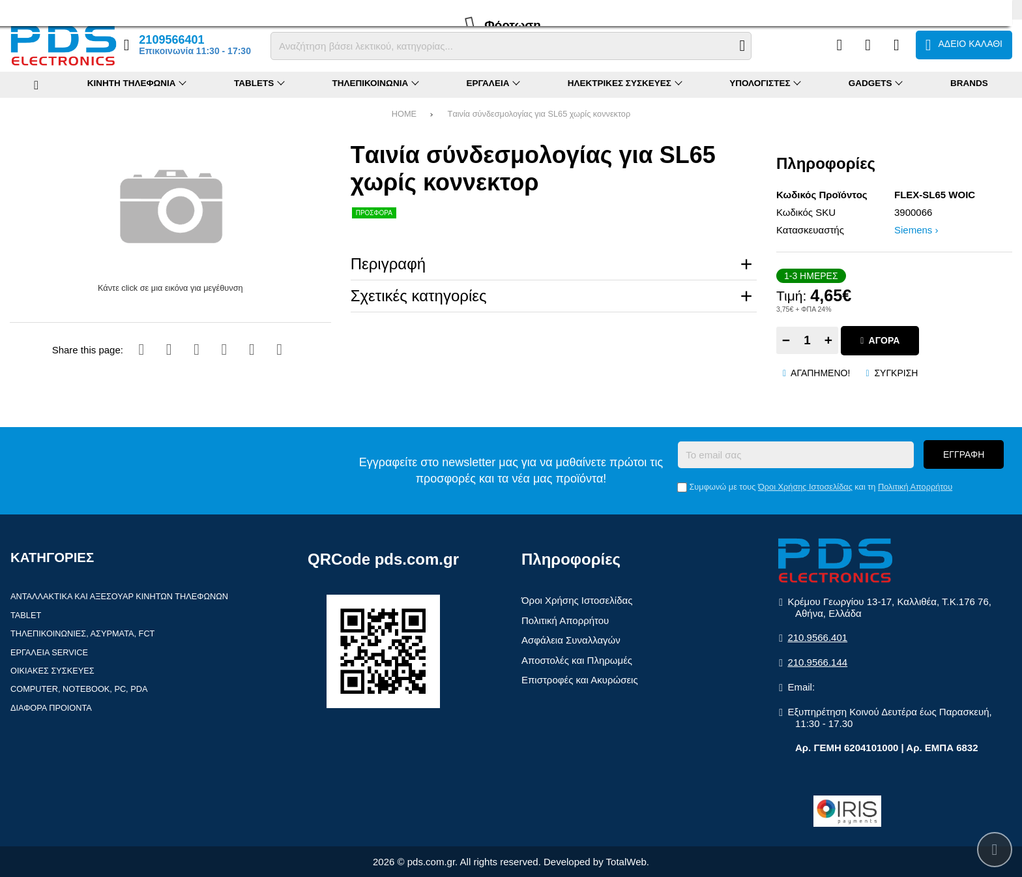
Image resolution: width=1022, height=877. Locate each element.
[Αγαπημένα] (867, 45)
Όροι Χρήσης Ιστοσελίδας (805, 487)
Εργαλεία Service (49, 652)
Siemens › (916, 229)
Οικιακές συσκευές (52, 671)
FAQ (54, 9)
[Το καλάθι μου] (964, 45)
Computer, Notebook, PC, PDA (78, 689)
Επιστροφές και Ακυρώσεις (579, 679)
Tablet (25, 615)
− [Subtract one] (786, 340)
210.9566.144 (817, 662)
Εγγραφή (963, 454)
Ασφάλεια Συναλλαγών (570, 640)
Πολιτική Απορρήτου (915, 487)
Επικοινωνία (174, 9)
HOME (404, 114)
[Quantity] (807, 340)
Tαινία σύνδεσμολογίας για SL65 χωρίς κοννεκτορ (539, 114)
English (999, 9)
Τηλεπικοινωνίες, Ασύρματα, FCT (82, 633)
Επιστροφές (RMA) (107, 9)
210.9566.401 (817, 637)
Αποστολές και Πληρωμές (576, 660)
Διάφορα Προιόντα (51, 708)
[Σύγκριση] (839, 45)
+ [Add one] (828, 340)
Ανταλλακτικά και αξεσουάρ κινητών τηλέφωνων (119, 596)
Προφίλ (23, 9)
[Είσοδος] (896, 45)
